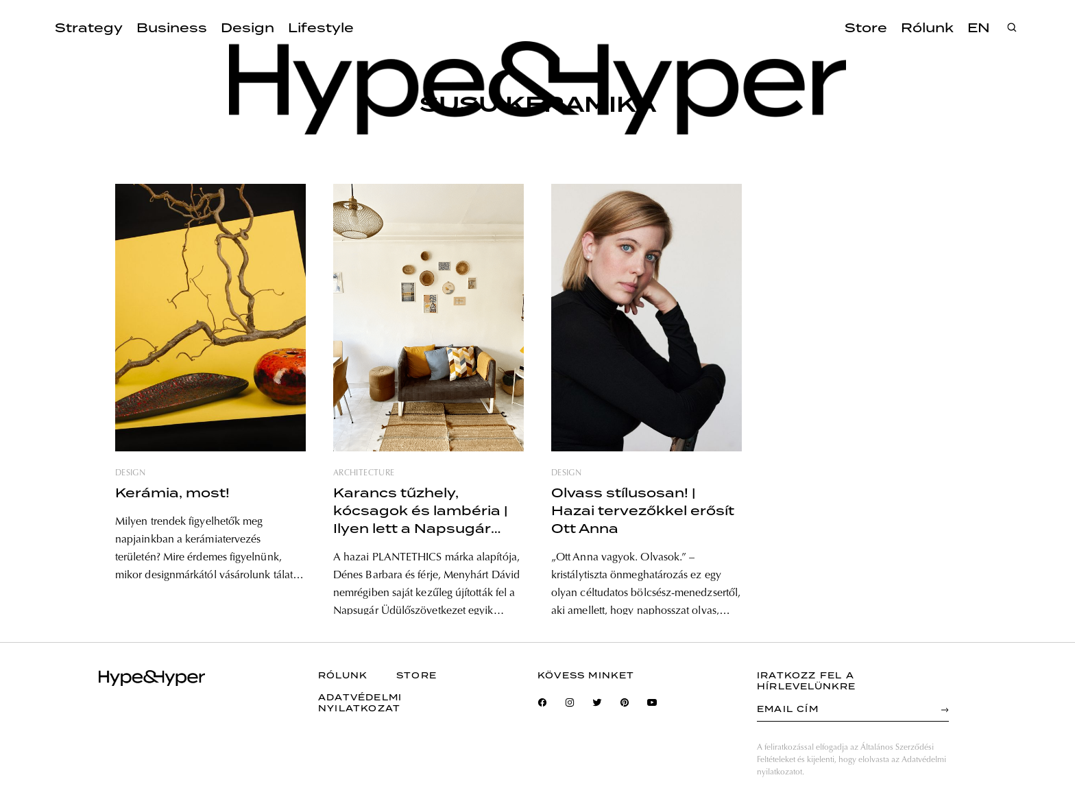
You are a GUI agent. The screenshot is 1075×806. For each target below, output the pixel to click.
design (130, 473)
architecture (363, 473)
